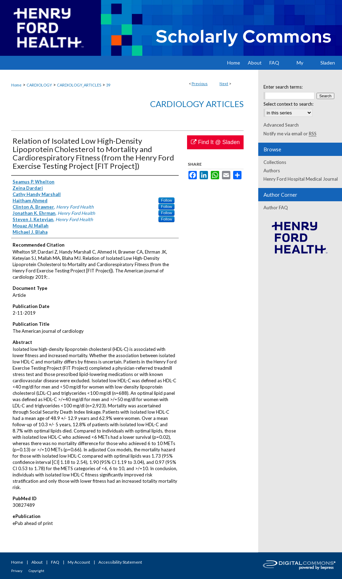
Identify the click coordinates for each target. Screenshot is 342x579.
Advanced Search (281, 125)
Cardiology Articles (197, 104)
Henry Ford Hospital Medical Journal (300, 179)
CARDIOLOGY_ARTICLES (79, 85)
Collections (274, 162)
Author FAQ (275, 207)
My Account (79, 562)
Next (224, 83)
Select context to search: (288, 104)
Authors (271, 170)
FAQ (55, 562)
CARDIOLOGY (39, 85)
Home (16, 85)
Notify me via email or (290, 133)
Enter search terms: (283, 87)
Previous (200, 83)
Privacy (16, 571)
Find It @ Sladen (215, 142)
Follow (166, 200)
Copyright (36, 571)
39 (108, 85)
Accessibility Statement (120, 562)
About (37, 562)
